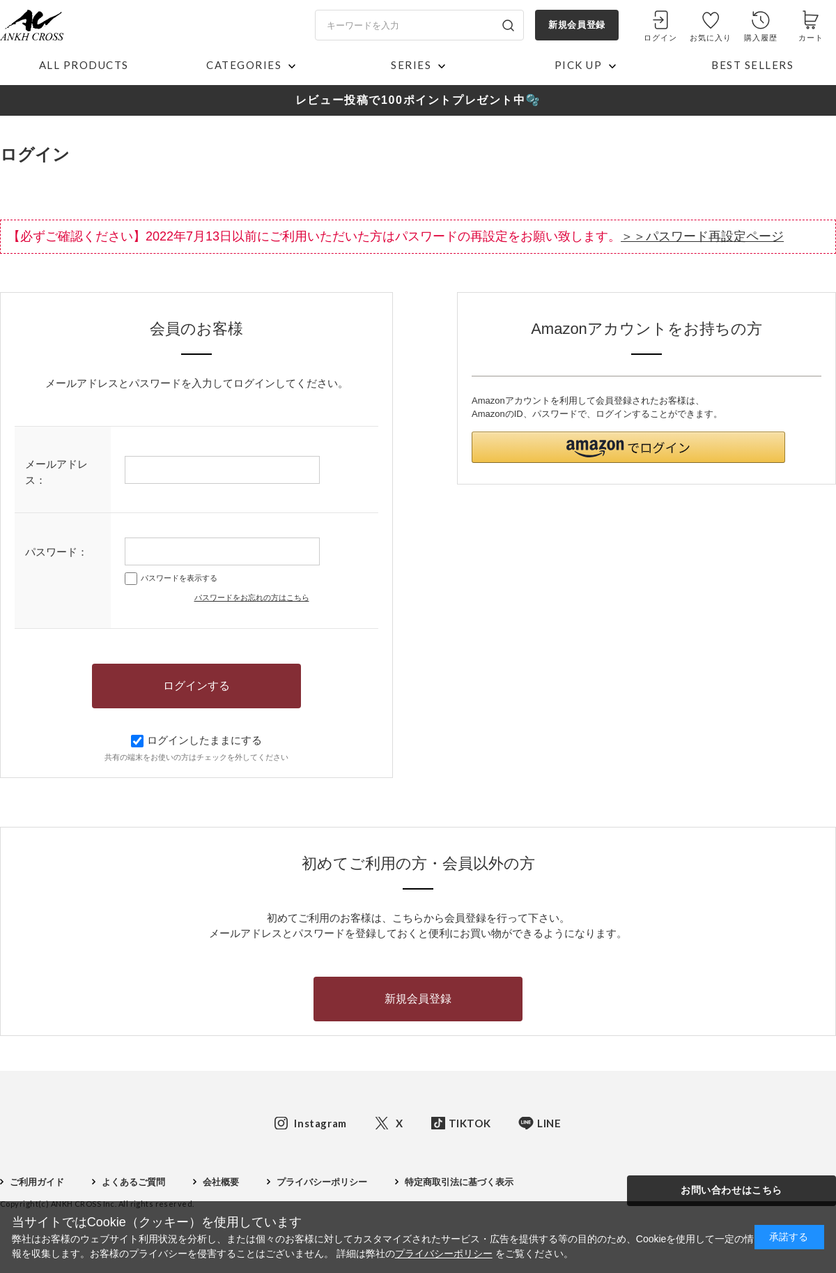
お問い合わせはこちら (731, 1190)
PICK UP (579, 65)
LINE (549, 1123)
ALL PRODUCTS (84, 65)
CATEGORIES (243, 65)
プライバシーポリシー (322, 1182)
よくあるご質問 (133, 1182)
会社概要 (221, 1182)
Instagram (320, 1123)
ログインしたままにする (196, 740)
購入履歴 (760, 37)
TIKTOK (470, 1123)
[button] (628, 447)
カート (810, 37)
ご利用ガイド (37, 1182)
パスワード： (56, 552)
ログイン (660, 37)
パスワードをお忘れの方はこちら (251, 597)
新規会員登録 (576, 25)
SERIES (411, 65)
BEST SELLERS (752, 65)
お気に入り (711, 37)
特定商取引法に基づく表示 (459, 1182)
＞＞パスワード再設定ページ (702, 236)
